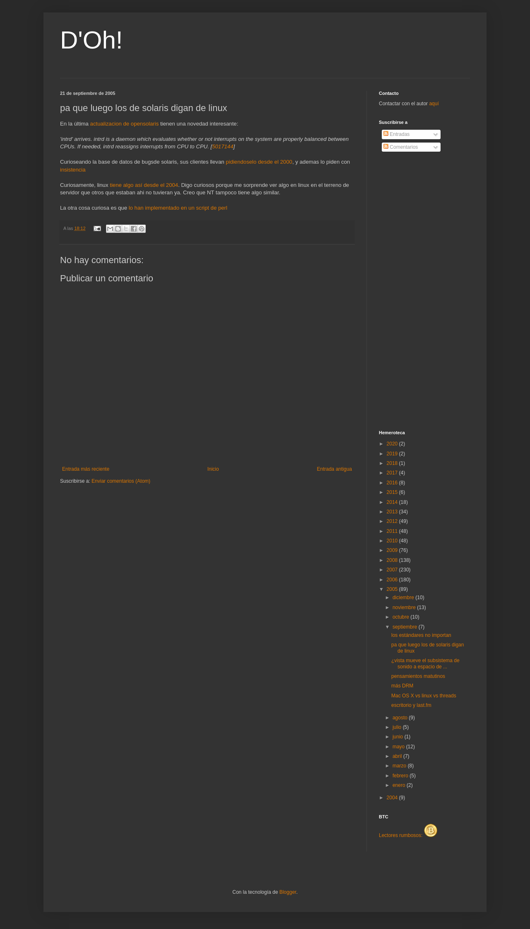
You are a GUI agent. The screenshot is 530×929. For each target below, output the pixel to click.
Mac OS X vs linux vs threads (423, 696)
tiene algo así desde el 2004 (144, 185)
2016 (393, 483)
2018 (393, 463)
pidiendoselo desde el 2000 (259, 162)
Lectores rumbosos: (408, 835)
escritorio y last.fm (411, 705)
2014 (393, 502)
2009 (393, 550)
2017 (393, 473)
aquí (433, 103)
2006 (393, 580)
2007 (393, 570)
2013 (393, 512)
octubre (401, 617)
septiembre (406, 627)
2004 (393, 798)
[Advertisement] (412, 291)
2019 (393, 454)
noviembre (405, 607)
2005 (393, 589)
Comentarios (400, 147)
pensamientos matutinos (418, 676)
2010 (393, 541)
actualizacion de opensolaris (124, 124)
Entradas (396, 134)
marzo (400, 766)
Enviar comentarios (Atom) (121, 481)
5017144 (222, 146)
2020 (393, 444)
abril (398, 756)
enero (400, 785)
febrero (401, 776)
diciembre (404, 597)
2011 (393, 531)
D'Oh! (91, 40)
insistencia (73, 170)
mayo (399, 747)
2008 (393, 560)
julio (398, 727)
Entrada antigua (334, 469)
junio (399, 737)
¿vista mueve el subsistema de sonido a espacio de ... (425, 663)
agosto (401, 718)
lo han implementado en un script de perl (178, 208)
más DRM (402, 686)
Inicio (213, 469)
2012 (393, 521)
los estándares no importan (421, 635)
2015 (393, 492)
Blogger (287, 892)
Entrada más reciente (85, 469)
